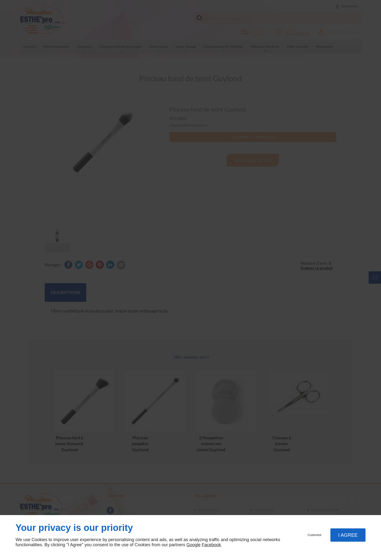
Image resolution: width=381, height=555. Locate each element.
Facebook (211, 544)
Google (193, 544)
